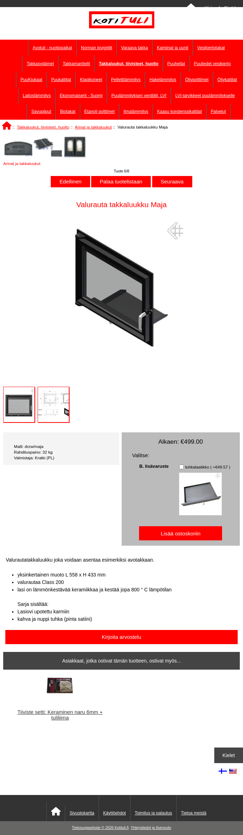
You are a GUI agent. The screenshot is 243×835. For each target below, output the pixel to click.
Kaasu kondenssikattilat (179, 111)
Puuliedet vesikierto (212, 63)
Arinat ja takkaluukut (93, 127)
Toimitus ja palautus (153, 813)
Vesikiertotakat (211, 47)
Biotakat (67, 111)
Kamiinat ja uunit (172, 47)
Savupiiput (41, 111)
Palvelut (218, 111)
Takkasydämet (40, 63)
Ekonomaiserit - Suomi (81, 95)
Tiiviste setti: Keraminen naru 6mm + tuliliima (60, 715)
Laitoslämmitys (37, 95)
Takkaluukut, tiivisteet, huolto (43, 127)
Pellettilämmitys (125, 79)
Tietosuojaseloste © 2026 (93, 828)
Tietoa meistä (193, 813)
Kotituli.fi (121, 828)
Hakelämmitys (162, 79)
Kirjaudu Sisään (221, 8)
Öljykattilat (227, 79)
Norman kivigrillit (96, 47)
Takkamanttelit (76, 63)
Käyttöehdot (114, 813)
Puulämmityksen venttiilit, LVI (138, 95)
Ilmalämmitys (135, 111)
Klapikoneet (91, 79)
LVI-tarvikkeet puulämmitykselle (205, 95)
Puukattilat (61, 79)
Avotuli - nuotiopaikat (52, 47)
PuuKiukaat (31, 79)
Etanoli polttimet (99, 111)
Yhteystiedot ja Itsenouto (151, 828)
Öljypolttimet (197, 79)
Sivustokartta (82, 813)
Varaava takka (134, 47)
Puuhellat (176, 63)
